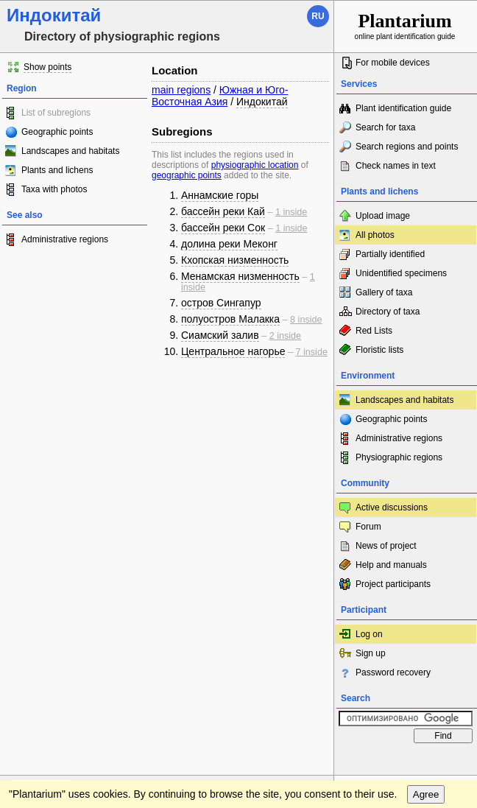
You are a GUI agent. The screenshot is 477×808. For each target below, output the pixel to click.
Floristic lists (379, 350)
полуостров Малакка (230, 319)
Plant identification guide (403, 108)
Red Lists (374, 331)
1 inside (291, 212)
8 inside (306, 320)
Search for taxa (385, 127)
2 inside (285, 336)
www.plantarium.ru (406, 764)
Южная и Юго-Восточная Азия (220, 96)
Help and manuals (391, 565)
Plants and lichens (57, 170)
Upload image (383, 216)
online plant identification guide (405, 25)
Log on (369, 634)
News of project (386, 546)
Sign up (371, 653)
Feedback (100, 764)
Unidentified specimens (401, 273)
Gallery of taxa (384, 292)
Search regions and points (407, 146)
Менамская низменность (240, 276)
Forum (368, 526)
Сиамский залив (220, 335)
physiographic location (255, 165)
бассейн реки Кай (223, 211)
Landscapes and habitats (70, 151)
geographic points (187, 175)
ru (317, 16)
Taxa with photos (54, 189)
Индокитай (262, 102)
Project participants (393, 584)
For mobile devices (393, 62)
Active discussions (392, 507)
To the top (307, 764)
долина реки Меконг (229, 244)
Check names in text (396, 166)
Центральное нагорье (233, 351)
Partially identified (390, 254)
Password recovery (393, 672)
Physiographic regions (399, 457)
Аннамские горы (219, 195)
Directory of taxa (388, 311)
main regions (181, 90)
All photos (375, 235)
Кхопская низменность (235, 260)
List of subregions (56, 113)
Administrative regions (64, 239)
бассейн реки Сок (223, 227)
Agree (426, 794)
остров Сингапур (221, 303)
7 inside (312, 352)
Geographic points (57, 132)
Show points (47, 67)
